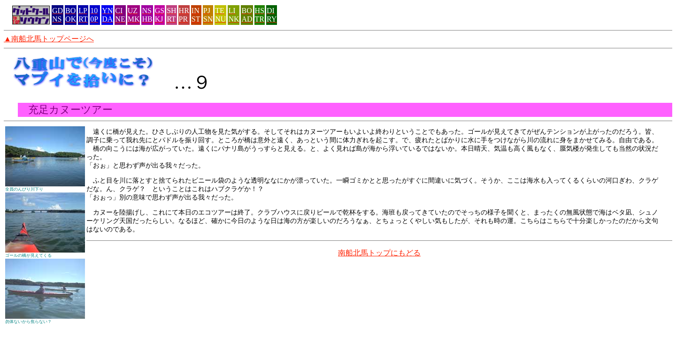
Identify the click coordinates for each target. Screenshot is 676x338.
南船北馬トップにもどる (379, 253)
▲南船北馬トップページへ (49, 39)
